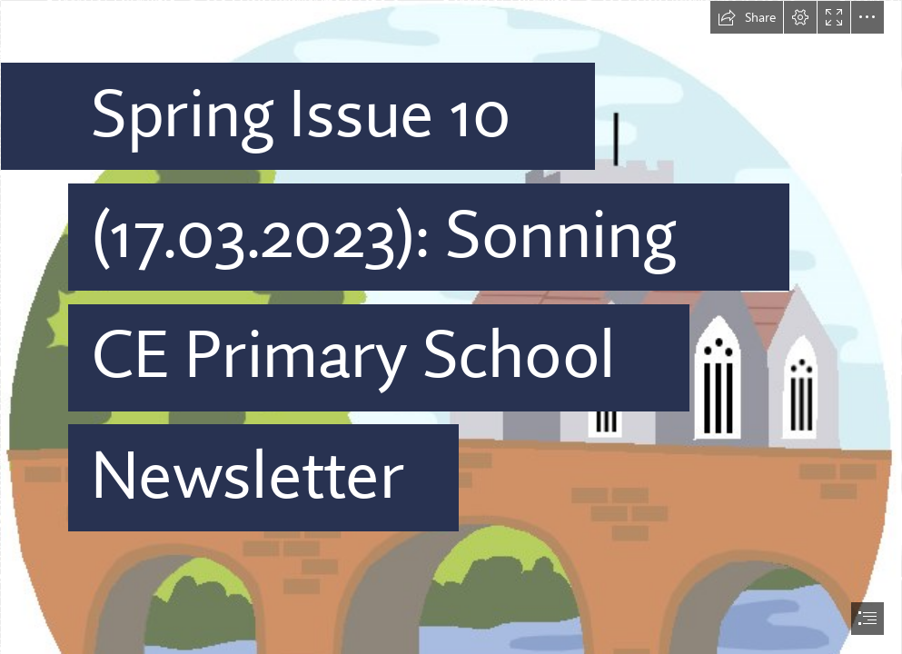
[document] (451, 327)
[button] (746, 17)
